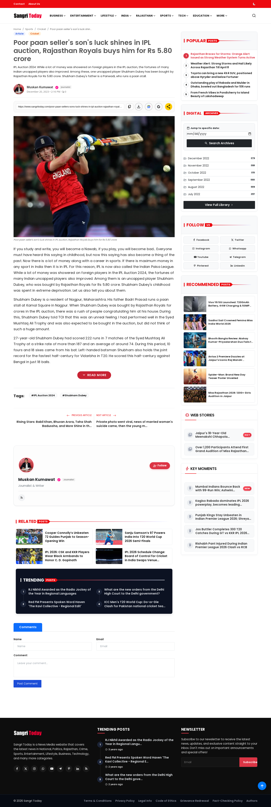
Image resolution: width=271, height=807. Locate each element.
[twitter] (237, 240)
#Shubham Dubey (74, 395)
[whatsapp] (237, 248)
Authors (251, 801)
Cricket (41, 29)
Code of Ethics (166, 801)
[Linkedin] (77, 768)
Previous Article (79, 415)
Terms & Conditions (98, 801)
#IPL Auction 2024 (43, 395)
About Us (34, 4)
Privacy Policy (125, 801)
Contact (19, 4)
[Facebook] (17, 768)
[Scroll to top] (262, 786)
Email (100, 639)
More (222, 16)
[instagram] (200, 248)
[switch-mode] (254, 4)
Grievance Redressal (194, 801)
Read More (94, 375)
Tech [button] (183, 16)
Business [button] (58, 16)
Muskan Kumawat (36, 479)
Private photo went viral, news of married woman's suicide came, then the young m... (134, 424)
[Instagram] (34, 768)
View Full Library (219, 205)
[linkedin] (237, 265)
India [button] (126, 16)
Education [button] (202, 16)
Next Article (106, 415)
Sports (29, 29)
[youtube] (200, 257)
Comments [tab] (28, 627)
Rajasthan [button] (145, 16)
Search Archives (219, 143)
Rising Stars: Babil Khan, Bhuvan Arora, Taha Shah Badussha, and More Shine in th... (54, 424)
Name (18, 639)
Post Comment (27, 683)
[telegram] (237, 257)
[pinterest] (200, 265)
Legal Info (145, 801)
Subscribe (250, 762)
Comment (20, 655)
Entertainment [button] (83, 16)
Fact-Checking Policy (228, 801)
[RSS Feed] (86, 768)
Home (17, 29)
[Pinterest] (68, 768)
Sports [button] (167, 16)
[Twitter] (25, 768)
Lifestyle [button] (109, 16)
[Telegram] (60, 768)
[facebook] (200, 240)
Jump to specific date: (203, 128)
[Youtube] (51, 768)
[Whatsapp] (43, 768)
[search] (253, 15)
